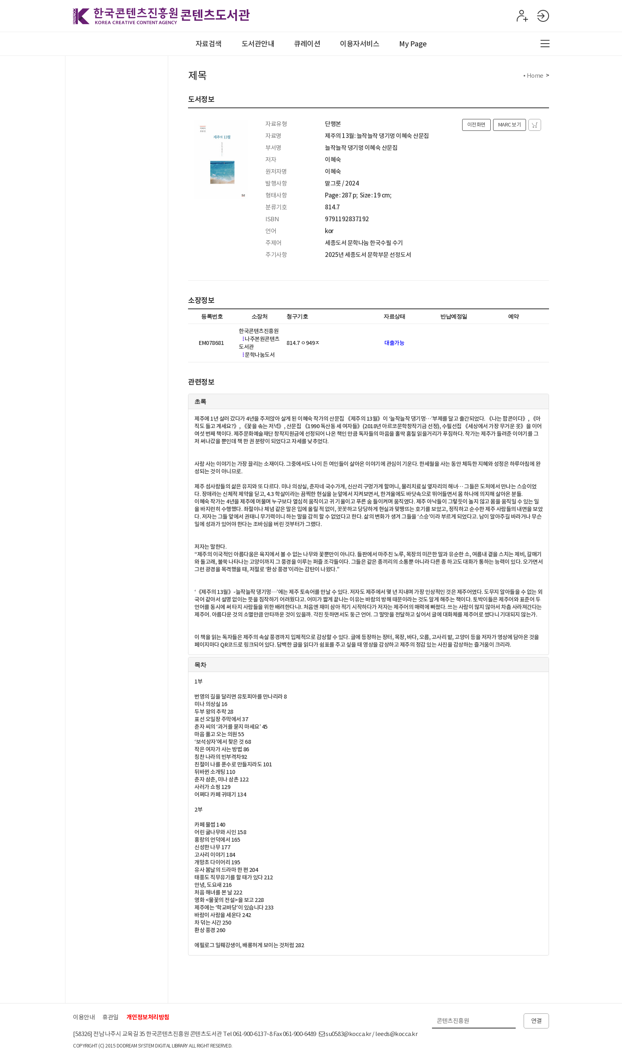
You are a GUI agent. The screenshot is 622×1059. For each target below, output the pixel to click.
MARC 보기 (509, 124)
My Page (413, 43)
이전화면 (476, 124)
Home (535, 75)
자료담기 (534, 125)
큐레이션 (307, 43)
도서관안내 (258, 43)
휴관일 (110, 1017)
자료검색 (209, 43)
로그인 (542, 16)
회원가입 (521, 16)
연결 (536, 1021)
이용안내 (83, 1017)
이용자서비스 (359, 43)
